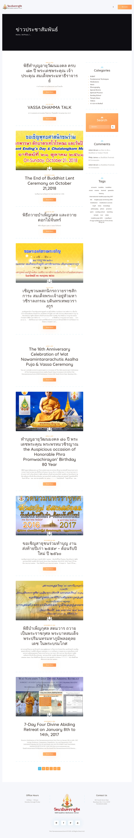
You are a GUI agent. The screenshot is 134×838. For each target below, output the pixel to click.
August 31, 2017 (49, 211)
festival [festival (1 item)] (103, 190)
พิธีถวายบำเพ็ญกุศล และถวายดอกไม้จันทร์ (49, 217)
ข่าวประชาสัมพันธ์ (96, 103)
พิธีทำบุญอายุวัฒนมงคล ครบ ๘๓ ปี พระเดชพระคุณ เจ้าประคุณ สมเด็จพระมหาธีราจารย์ (49, 73)
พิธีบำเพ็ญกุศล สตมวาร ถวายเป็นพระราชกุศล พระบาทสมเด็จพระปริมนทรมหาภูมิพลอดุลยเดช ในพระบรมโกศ (49, 636)
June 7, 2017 (49, 346)
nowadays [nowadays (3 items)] (106, 205)
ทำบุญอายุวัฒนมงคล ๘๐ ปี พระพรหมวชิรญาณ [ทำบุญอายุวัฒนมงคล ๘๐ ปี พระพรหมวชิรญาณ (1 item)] (101, 221)
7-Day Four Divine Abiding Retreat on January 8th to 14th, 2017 (49, 730)
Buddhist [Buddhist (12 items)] (108, 187)
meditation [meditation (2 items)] (93, 202)
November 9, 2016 (49, 721)
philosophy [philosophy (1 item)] (94, 209)
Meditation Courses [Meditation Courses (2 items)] (105, 202)
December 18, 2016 (49, 540)
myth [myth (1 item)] (94, 205)
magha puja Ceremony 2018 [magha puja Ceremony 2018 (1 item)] (103, 199)
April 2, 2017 (49, 436)
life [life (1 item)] (91, 199)
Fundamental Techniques (99, 79)
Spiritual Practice (96, 92)
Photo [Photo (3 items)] (102, 209)
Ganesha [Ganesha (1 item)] (111, 190)
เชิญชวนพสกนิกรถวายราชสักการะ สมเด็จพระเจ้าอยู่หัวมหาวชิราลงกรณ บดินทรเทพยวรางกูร (49, 298)
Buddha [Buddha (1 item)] (101, 187)
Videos (92, 101)
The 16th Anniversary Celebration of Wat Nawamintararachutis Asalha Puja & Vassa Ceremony (49, 357)
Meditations (94, 82)
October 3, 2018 (49, 175)
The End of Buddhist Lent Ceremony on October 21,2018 (49, 183)
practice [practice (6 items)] (109, 209)
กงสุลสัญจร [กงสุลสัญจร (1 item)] (108, 218)
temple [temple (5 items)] (96, 215)
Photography (95, 87)
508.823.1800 (102, 804)
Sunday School (95, 95)
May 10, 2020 (49, 62)
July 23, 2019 (49, 104)
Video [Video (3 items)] (107, 215)
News (92, 84)
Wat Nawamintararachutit (57, 831)
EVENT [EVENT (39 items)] (91, 190)
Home (18, 35)
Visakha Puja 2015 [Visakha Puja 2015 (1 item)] (97, 218)
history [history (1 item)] (101, 193)
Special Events (95, 90)
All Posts (25, 35)
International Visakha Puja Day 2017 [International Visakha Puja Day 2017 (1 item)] (101, 196)
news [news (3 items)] (99, 205)
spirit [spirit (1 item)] (91, 212)
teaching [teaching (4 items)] (110, 212)
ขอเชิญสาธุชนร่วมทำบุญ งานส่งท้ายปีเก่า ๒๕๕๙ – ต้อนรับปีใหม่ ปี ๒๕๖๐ (49, 548)
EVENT (92, 76)
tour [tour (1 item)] (101, 215)
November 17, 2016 (49, 625)
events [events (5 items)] (97, 190)
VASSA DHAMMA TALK (49, 107)
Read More (49, 92)
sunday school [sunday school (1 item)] (100, 212)
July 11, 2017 (49, 287)
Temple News (95, 98)
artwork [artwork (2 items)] (94, 187)
